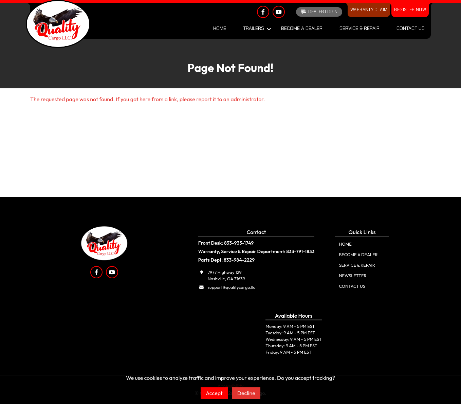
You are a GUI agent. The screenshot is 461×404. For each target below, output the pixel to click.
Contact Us (411, 28)
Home (219, 28)
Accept (214, 393)
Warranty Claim (368, 10)
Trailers (253, 28)
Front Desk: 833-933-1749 (226, 243)
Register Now (410, 10)
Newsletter (352, 275)
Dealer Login (319, 12)
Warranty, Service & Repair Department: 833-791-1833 (256, 251)
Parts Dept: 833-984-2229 (226, 260)
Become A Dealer (301, 28)
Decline (246, 393)
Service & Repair (359, 28)
